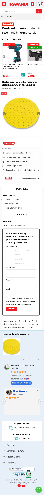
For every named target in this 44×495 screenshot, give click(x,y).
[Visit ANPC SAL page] (16, 469)
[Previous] (3, 61)
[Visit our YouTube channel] (23, 485)
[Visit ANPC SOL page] (28, 469)
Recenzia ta (11, 267)
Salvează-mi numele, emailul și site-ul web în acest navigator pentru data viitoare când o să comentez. (20, 302)
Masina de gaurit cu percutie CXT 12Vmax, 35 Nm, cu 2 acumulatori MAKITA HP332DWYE (13, 66)
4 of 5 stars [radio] (10, 259)
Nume (9, 280)
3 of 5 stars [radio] (10, 254)
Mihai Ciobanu (20, 391)
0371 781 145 (22, 438)
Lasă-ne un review (21, 382)
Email (8, 289)
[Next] (40, 61)
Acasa (3, 17)
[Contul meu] (32, 4)
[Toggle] (4, 445)
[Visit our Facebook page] (19, 485)
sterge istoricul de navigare (30, 359)
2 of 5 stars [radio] (21, 250)
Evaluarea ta (12, 246)
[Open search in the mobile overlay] (22, 11)
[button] (4, 4)
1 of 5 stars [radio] (10, 250)
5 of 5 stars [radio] (10, 263)
